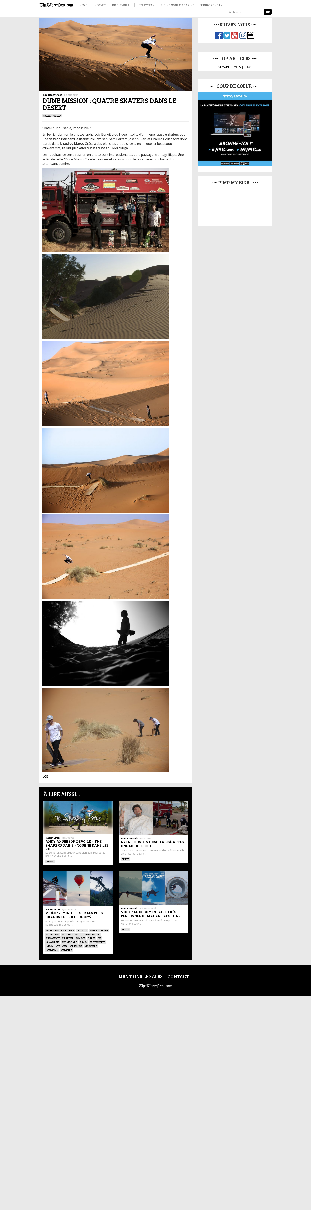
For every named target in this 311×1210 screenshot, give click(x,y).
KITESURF (67, 934)
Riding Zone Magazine (177, 5)
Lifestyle (146, 5)
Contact (178, 976)
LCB (45, 776)
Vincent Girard (52, 837)
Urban (57, 115)
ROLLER (80, 938)
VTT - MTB (61, 946)
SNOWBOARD (69, 942)
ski (100, 938)
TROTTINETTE (97, 942)
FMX (71, 930)
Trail (83, 942)
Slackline (52, 942)
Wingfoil (52, 950)
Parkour (68, 938)
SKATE (47, 115)
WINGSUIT (66, 950)
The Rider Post (52, 95)
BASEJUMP (52, 930)
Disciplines (122, 5)
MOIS (237, 67)
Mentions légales (140, 976)
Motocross (92, 934)
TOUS (247, 67)
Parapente (53, 938)
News (83, 5)
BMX (64, 930)
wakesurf (75, 946)
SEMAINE (224, 67)
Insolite (99, 5)
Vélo (49, 946)
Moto (79, 934)
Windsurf (91, 946)
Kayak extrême (99, 930)
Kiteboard (53, 934)
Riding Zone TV (211, 5)
